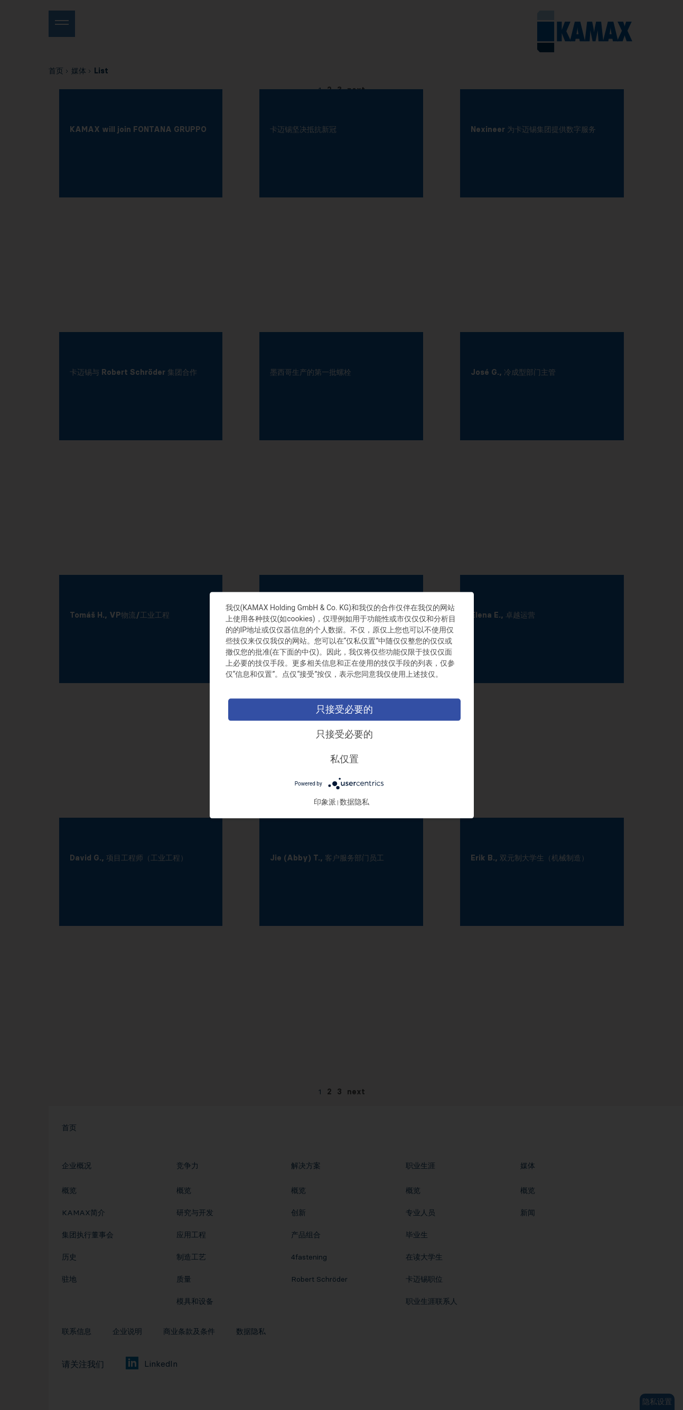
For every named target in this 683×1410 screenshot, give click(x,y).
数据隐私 (354, 802)
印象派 (325, 802)
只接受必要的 (344, 709)
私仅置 (344, 758)
